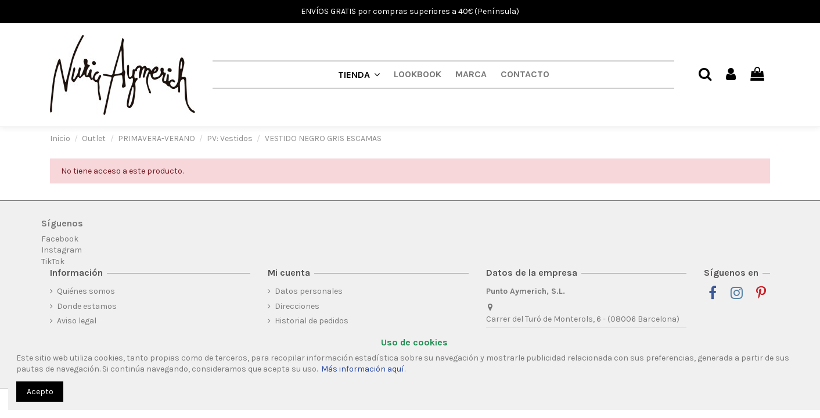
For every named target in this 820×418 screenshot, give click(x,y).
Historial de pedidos (311, 321)
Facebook (59, 239)
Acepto (40, 392)
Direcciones (297, 306)
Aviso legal (76, 321)
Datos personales (309, 291)
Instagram (61, 250)
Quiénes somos (86, 291)
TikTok (52, 261)
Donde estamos (87, 306)
